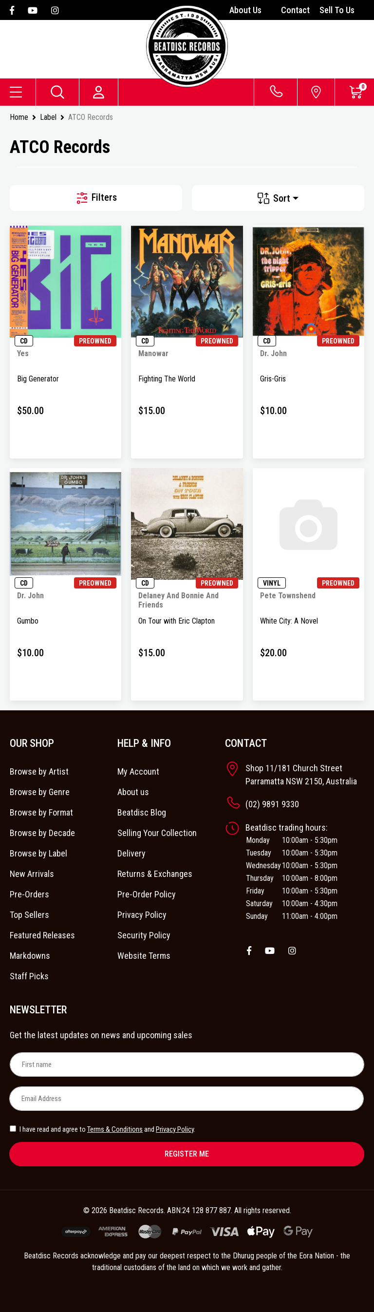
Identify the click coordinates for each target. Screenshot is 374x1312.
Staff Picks (29, 976)
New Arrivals (32, 874)
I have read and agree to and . (102, 1129)
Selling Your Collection (157, 833)
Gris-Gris (273, 378)
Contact (295, 10)
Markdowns (30, 956)
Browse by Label (38, 853)
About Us (245, 10)
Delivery (131, 853)
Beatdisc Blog (141, 812)
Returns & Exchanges (154, 874)
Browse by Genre (40, 792)
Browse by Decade (42, 833)
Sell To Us (337, 10)
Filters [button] (96, 198)
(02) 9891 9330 (272, 804)
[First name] (187, 1064)
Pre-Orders (29, 894)
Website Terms (143, 956)
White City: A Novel (289, 621)
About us (133, 792)
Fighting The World (166, 378)
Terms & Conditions (115, 1129)
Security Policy (143, 935)
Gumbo (27, 621)
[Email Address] (186, 1098)
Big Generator (38, 378)
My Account (138, 771)
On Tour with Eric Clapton (176, 621)
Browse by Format (41, 812)
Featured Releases (42, 935)
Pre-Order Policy (146, 894)
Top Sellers (29, 915)
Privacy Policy (142, 915)
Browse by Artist (39, 771)
